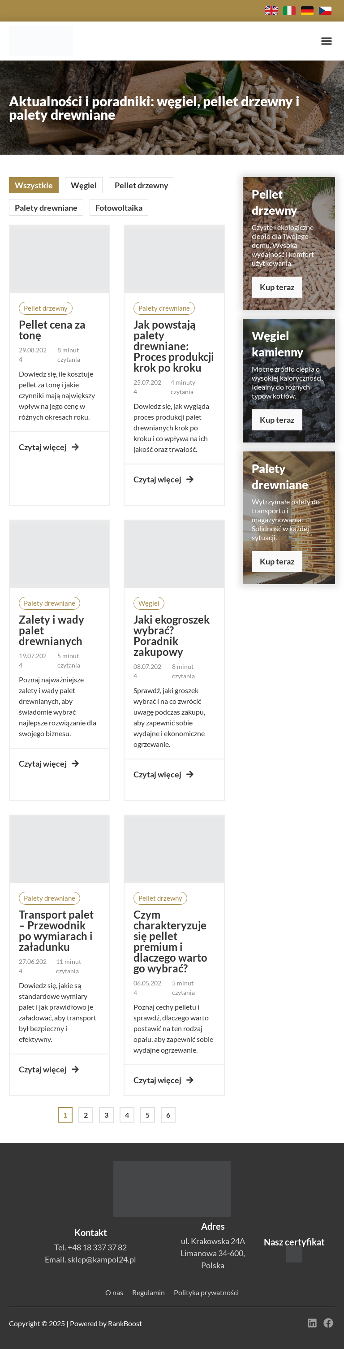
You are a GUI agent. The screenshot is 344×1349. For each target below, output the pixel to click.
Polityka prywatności (206, 1292)
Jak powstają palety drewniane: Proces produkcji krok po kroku (173, 346)
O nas (114, 1292)
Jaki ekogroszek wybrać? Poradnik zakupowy (171, 635)
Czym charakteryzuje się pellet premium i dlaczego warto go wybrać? (170, 941)
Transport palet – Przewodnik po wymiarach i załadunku (56, 930)
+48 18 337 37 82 (97, 1247)
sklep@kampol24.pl (102, 1259)
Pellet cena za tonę (52, 330)
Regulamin (148, 1292)
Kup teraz (277, 287)
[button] (326, 41)
